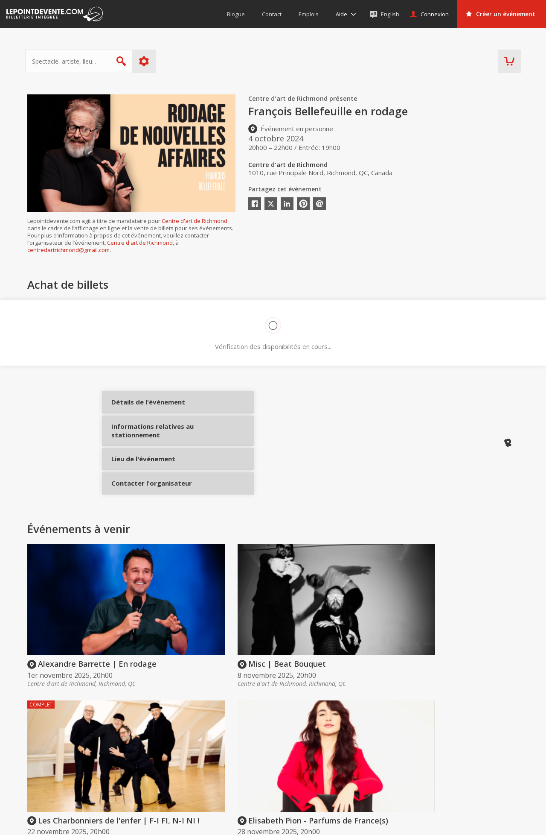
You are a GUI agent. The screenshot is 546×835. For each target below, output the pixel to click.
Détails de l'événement (141, 409)
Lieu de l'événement (141, 474)
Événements (475, 732)
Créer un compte (391, 749)
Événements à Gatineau (485, 785)
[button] (341, 822)
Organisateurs (394, 732)
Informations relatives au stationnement (141, 445)
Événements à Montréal (486, 761)
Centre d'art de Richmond (194, 221)
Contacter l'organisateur (141, 506)
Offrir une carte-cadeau (299, 749)
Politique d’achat (289, 761)
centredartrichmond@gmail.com (68, 250)
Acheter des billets (301, 732)
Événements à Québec (484, 773)
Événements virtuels (480, 749)
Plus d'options (146, 61)
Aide (273, 773)
